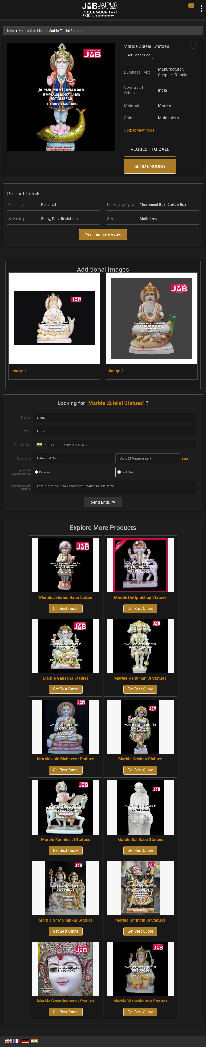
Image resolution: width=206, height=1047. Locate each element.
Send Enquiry (150, 166)
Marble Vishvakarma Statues (140, 1001)
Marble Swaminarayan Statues (65, 1001)
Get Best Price (138, 55)
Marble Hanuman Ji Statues (140, 678)
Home (10, 31)
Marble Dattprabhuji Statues (140, 597)
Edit (185, 459)
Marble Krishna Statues (140, 758)
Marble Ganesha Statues (66, 678)
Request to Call (150, 149)
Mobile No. (22, 444)
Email (26, 431)
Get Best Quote (65, 608)
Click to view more (139, 130)
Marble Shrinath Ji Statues (140, 920)
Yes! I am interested (103, 234)
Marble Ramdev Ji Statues (65, 839)
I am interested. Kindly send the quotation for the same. (114, 487)
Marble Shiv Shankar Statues (65, 920)
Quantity (23, 458)
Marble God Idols (31, 31)
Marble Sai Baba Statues (140, 839)
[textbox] (147, 458)
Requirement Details (20, 487)
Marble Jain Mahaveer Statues (65, 758)
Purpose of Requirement (20, 472)
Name (25, 417)
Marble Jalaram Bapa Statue (65, 597)
